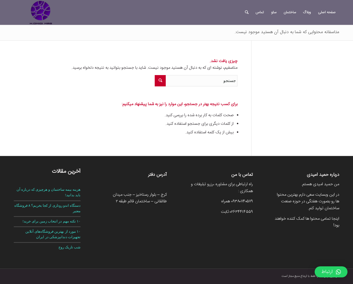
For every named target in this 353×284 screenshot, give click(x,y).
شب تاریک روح (69, 247)
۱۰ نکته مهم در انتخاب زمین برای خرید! (51, 221)
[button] (331, 271)
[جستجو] (246, 12)
